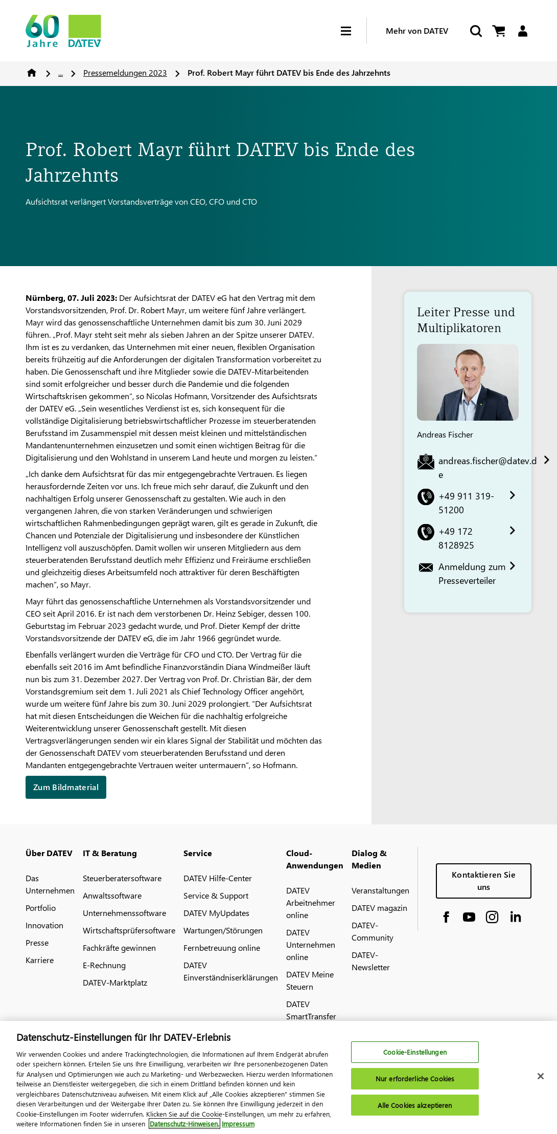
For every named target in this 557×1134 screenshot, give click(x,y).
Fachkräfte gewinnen (119, 947)
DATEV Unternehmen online (310, 944)
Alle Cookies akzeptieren (415, 1106)
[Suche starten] (475, 31)
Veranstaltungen (380, 890)
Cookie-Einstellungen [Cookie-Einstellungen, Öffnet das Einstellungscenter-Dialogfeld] (415, 1053)
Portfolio (41, 907)
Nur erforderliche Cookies (415, 1080)
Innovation (44, 925)
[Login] (522, 31)
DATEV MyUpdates (216, 912)
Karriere (40, 959)
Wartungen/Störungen (223, 930)
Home (32, 73)
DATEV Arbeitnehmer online (310, 902)
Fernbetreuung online (221, 947)
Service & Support (215, 895)
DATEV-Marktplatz (115, 982)
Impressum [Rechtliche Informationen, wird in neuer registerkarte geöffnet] (238, 1125)
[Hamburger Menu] (353, 31)
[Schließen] (540, 1077)
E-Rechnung (104, 964)
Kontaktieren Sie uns (484, 880)
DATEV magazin (379, 907)
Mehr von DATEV (417, 30)
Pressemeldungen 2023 (125, 72)
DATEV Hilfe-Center (217, 878)
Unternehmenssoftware (124, 912)
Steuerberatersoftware (122, 878)
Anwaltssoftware (112, 895)
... (60, 72)
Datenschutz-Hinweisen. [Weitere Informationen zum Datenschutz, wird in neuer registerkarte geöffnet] (184, 1125)
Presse (37, 942)
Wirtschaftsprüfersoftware (129, 930)
